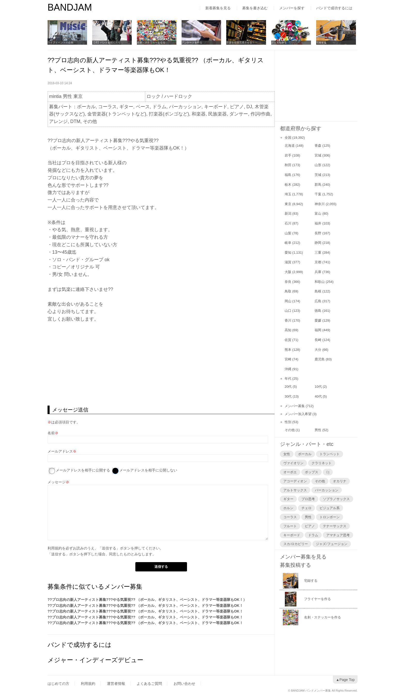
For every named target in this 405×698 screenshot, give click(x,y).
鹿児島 (320, 359)
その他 (290, 430)
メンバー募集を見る (303, 557)
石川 (288, 223)
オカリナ (339, 481)
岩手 (288, 155)
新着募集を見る (218, 8)
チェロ (306, 508)
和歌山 (320, 282)
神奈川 (320, 204)
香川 (288, 320)
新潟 (288, 213)
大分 (318, 350)
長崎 (318, 340)
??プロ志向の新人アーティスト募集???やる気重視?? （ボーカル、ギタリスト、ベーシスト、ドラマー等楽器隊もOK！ (145, 605)
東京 (288, 204)
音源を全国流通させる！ (241, 42)
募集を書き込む (255, 8)
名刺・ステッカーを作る (151, 42)
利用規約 (55, 548)
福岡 (318, 330)
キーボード (291, 535)
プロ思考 (308, 499)
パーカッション (326, 490)
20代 (288, 387)
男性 (318, 430)
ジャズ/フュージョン (331, 543)
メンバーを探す (292, 8)
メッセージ (57, 482)
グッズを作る (280, 42)
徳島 (318, 311)
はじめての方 (58, 683)
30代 (288, 396)
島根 (318, 291)
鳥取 (288, 291)
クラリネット (321, 463)
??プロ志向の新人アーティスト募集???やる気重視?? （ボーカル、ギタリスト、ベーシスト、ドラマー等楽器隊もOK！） (147, 600)
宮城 (318, 155)
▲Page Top (345, 680)
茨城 (318, 175)
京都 (318, 262)
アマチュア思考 (338, 535)
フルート (290, 526)
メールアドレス (60, 451)
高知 (288, 330)
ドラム (313, 535)
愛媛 (318, 320)
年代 (288, 379)
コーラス (290, 517)
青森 (318, 146)
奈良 (288, 282)
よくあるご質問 (149, 683)
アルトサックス (295, 490)
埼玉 (288, 194)
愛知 (288, 252)
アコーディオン (295, 481)
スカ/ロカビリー (295, 543)
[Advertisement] (161, 364)
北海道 (290, 146)
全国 (288, 137)
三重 (318, 252)
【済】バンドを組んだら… (107, 42)
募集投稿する (295, 565)
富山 (318, 213)
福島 (288, 175)
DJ (327, 472)
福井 (318, 223)
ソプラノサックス (336, 499)
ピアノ (310, 526)
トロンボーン (330, 517)
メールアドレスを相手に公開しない (148, 470)
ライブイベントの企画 (60, 42)
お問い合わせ (184, 683)
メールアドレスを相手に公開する (83, 470)
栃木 (288, 185)
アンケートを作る (192, 42)
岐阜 (288, 243)
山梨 (288, 233)
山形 (318, 165)
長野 (318, 233)
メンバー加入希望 (298, 414)
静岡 (318, 243)
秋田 (288, 165)
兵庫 (318, 272)
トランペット (330, 454)
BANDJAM (70, 7)
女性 (286, 454)
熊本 (288, 350)
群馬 (318, 185)
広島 (318, 301)
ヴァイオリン (293, 463)
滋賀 (288, 262)
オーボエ (290, 472)
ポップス (311, 472)
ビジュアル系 (330, 508)
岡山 (288, 301)
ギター (288, 499)
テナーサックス (334, 526)
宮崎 (288, 359)
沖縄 (288, 369)
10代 (318, 387)
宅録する (322, 42)
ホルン (288, 508)
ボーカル (304, 454)
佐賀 (288, 340)
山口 (288, 311)
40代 (318, 396)
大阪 (288, 272)
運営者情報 (116, 683)
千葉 (318, 194)
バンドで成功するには (334, 8)
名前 (51, 433)
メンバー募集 (295, 406)
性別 (288, 422)
